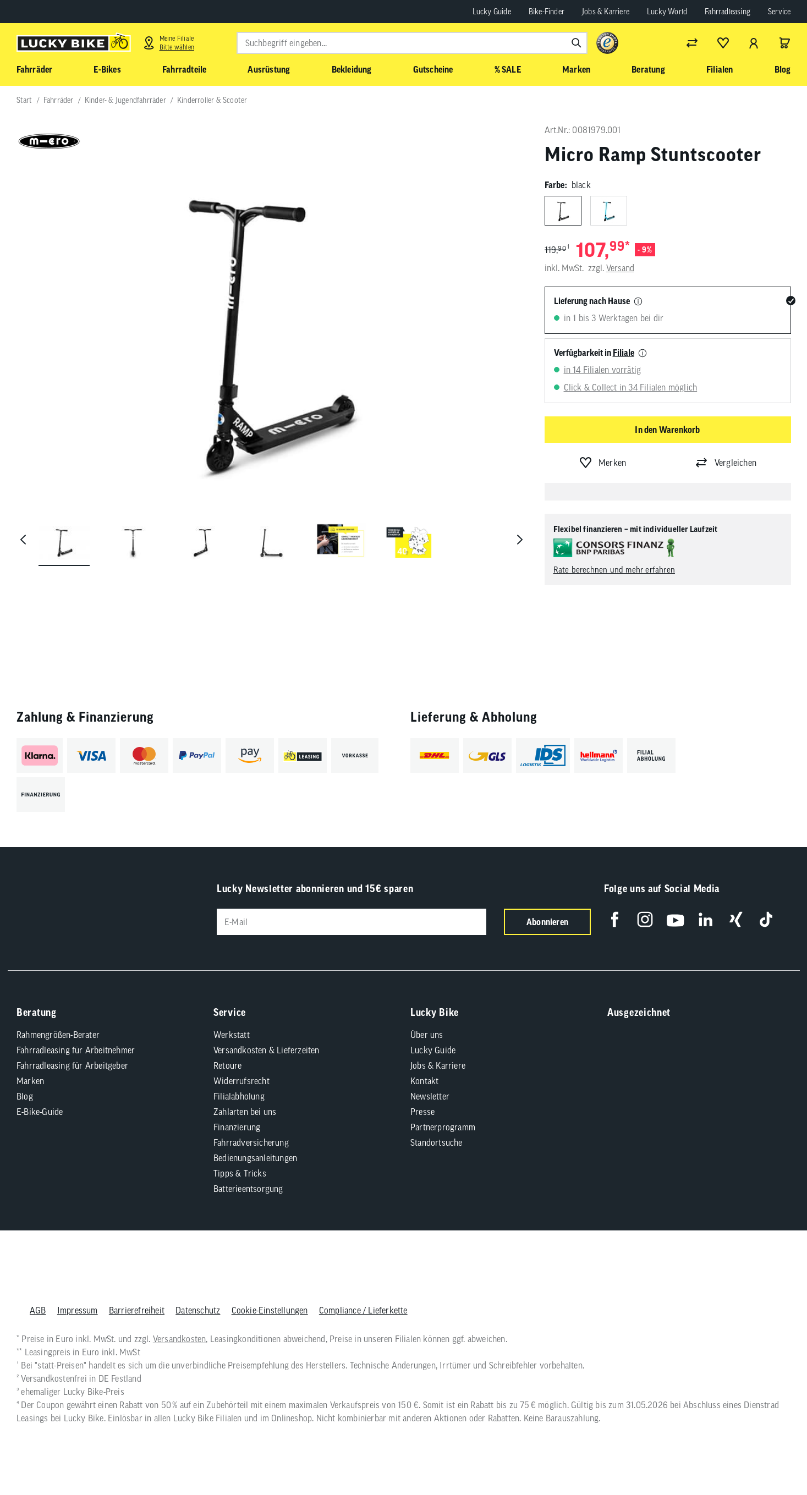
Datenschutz (197, 1310)
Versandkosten (179, 1339)
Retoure (227, 1065)
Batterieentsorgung (248, 1189)
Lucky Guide (492, 11)
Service (779, 11)
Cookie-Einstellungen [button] (269, 1310)
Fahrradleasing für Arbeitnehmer (76, 1050)
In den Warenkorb (667, 430)
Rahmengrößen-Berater (58, 1035)
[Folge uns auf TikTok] (766, 919)
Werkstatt (231, 1035)
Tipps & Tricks (239, 1173)
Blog (25, 1096)
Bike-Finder (546, 11)
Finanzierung (236, 1127)
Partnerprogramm (442, 1127)
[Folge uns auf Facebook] (614, 919)
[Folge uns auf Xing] (735, 919)
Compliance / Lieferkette (363, 1310)
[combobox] (412, 43)
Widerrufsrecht (241, 1081)
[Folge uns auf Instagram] (645, 919)
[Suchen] (577, 43)
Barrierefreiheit (136, 1310)
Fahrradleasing (727, 11)
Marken (30, 1081)
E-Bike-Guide (40, 1112)
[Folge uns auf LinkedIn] (705, 919)
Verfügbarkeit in (594, 353)
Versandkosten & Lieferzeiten (266, 1050)
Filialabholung (239, 1096)
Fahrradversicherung (251, 1142)
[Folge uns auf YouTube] (675, 919)
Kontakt (424, 1081)
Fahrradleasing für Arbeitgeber (72, 1065)
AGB (38, 1310)
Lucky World (667, 11)
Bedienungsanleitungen (255, 1158)
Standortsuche (436, 1142)
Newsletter (429, 1096)
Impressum (77, 1310)
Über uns (426, 1035)
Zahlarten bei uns (244, 1112)
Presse (422, 1112)
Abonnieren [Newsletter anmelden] (547, 922)
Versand (620, 268)
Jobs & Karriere (605, 11)
